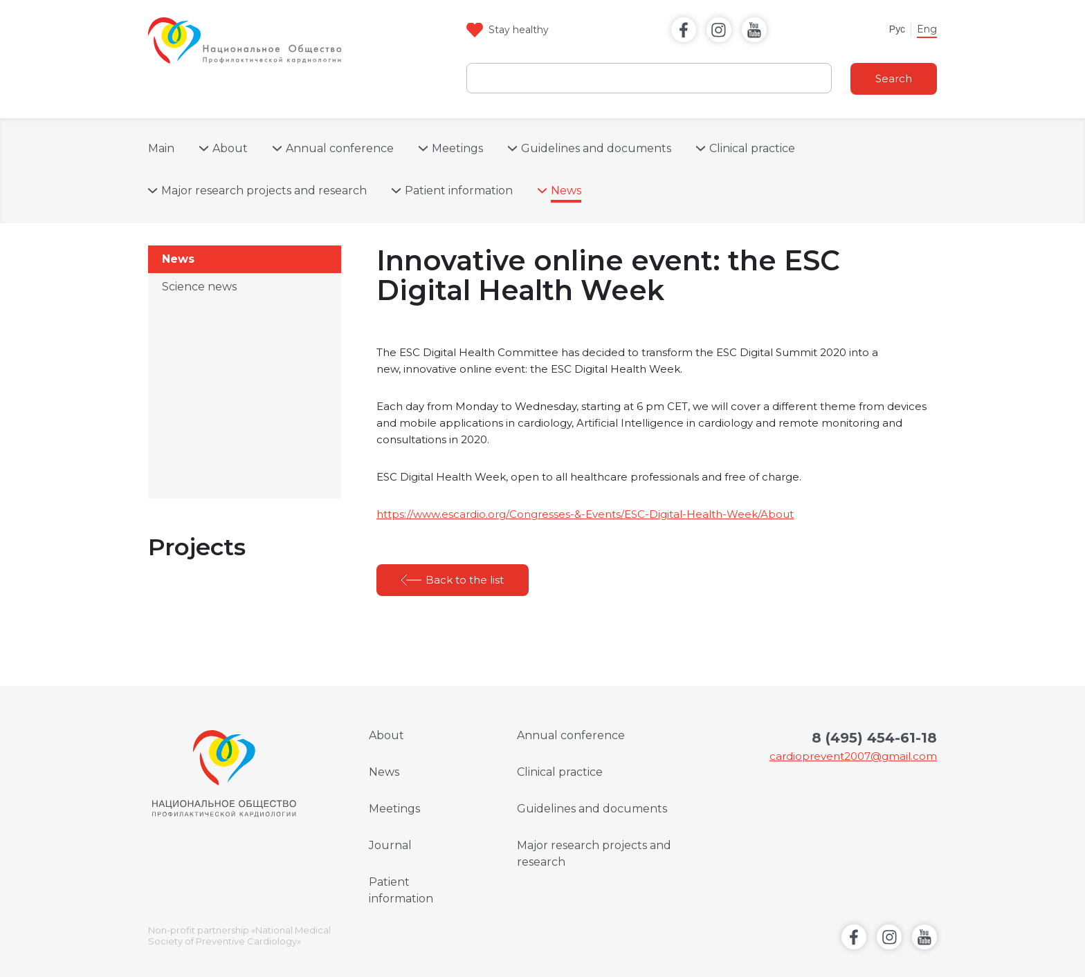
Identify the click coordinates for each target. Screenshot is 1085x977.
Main (161, 148)
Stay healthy (519, 30)
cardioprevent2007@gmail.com (853, 756)
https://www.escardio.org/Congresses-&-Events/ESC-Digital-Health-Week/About (585, 514)
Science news (199, 286)
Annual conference (340, 148)
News (566, 190)
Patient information (459, 190)
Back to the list (465, 579)
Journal (390, 845)
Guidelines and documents (596, 148)
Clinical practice (752, 148)
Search (893, 78)
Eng (927, 29)
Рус (897, 29)
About (230, 148)
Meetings (457, 148)
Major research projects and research (264, 190)
